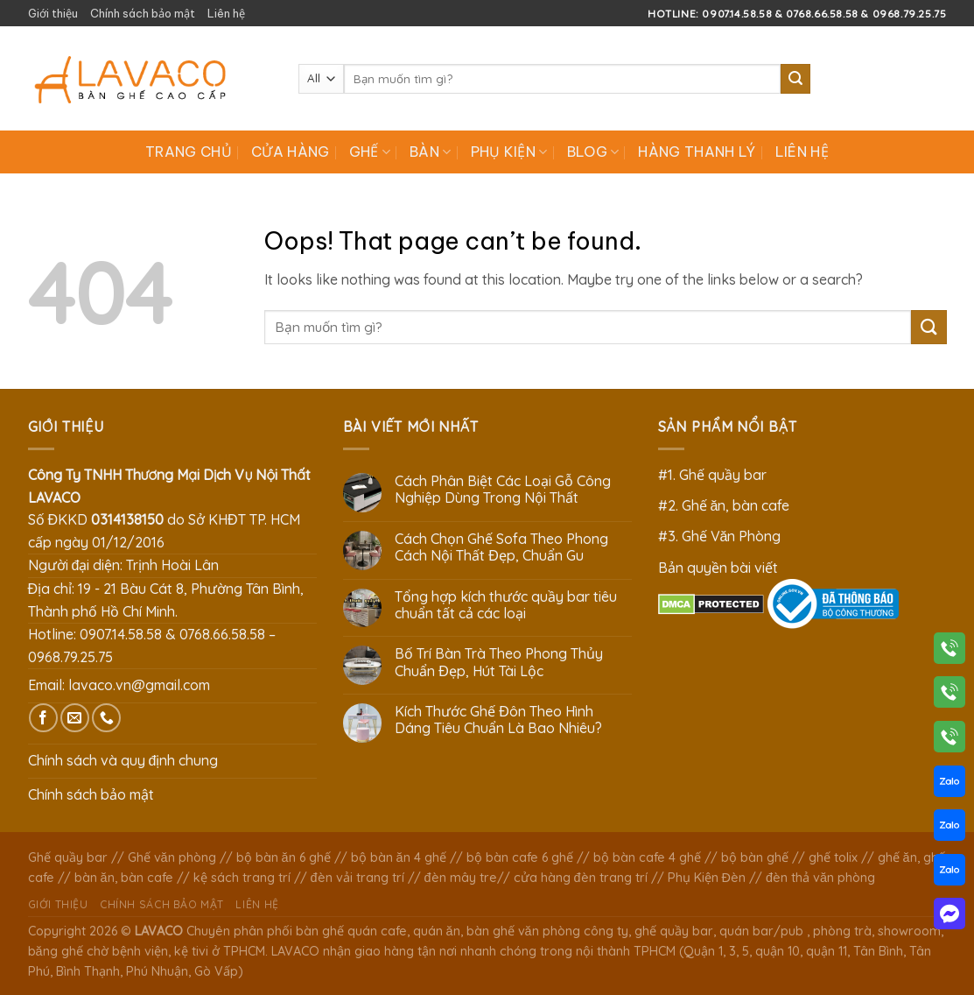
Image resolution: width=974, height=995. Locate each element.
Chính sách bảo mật (142, 13)
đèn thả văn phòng (820, 878)
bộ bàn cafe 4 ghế (647, 857)
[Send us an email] (74, 717)
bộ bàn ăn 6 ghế (283, 857)
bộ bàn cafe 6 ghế (519, 857)
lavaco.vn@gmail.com (139, 685)
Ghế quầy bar (68, 857)
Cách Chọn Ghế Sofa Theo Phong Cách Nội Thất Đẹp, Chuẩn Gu (501, 547)
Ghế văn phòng (172, 857)
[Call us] (106, 717)
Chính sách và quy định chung (123, 760)
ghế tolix (833, 857)
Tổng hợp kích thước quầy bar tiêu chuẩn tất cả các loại (506, 605)
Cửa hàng (290, 151)
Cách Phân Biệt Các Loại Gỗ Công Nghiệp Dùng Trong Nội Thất (503, 489)
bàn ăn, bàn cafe (123, 878)
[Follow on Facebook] (43, 717)
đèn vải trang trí (357, 878)
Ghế (369, 151)
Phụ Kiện (509, 151)
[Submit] (795, 79)
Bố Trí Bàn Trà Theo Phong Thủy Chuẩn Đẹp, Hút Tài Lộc (499, 662)
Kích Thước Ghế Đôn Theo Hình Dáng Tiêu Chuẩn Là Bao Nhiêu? (498, 720)
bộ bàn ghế (754, 857)
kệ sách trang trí (242, 878)
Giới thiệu (53, 13)
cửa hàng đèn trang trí (581, 878)
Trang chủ (188, 151)
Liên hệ (226, 13)
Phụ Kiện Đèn (707, 878)
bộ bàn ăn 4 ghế (398, 857)
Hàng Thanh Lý (696, 151)
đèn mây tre (460, 878)
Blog (593, 151)
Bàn (430, 151)
